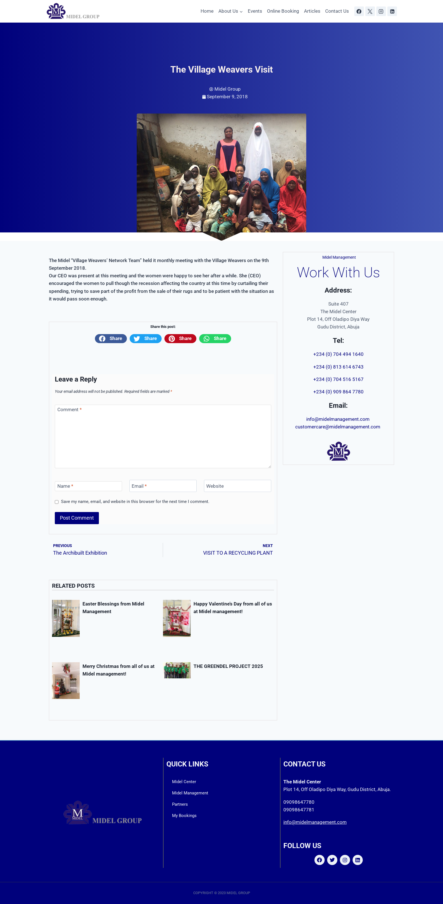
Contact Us (337, 11)
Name (65, 486)
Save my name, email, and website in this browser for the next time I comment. (135, 501)
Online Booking (283, 11)
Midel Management (190, 793)
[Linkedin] (392, 11)
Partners (180, 804)
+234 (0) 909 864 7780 (338, 392)
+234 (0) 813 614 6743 (338, 367)
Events (255, 11)
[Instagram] (381, 11)
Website (215, 486)
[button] (111, 338)
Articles (312, 11)
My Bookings (184, 815)
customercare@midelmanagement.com (338, 427)
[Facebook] (359, 11)
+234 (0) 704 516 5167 (338, 379)
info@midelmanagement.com (338, 419)
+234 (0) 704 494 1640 (338, 354)
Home (207, 11)
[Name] (88, 486)
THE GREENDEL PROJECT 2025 (229, 666)
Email (139, 486)
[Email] (163, 486)
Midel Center (184, 781)
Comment (69, 409)
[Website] (237, 486)
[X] (370, 11)
